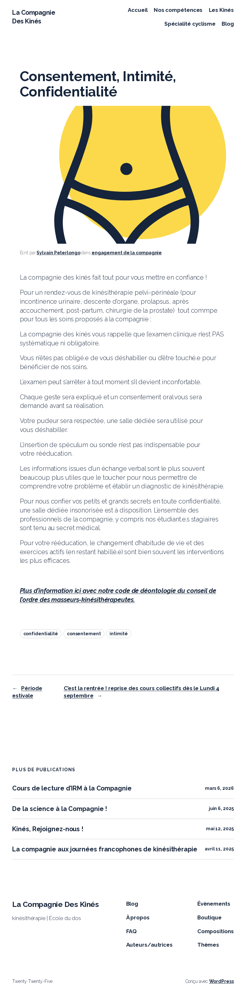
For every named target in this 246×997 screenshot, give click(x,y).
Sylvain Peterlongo (58, 252)
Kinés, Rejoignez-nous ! (47, 828)
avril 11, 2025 (219, 848)
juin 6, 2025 (221, 808)
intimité (118, 633)
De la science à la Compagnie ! (59, 808)
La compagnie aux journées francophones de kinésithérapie (104, 849)
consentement (84, 633)
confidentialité (40, 633)
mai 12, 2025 (220, 828)
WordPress (221, 981)
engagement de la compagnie (127, 252)
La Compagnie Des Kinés (55, 904)
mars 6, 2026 (219, 788)
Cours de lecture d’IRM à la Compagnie (71, 788)
